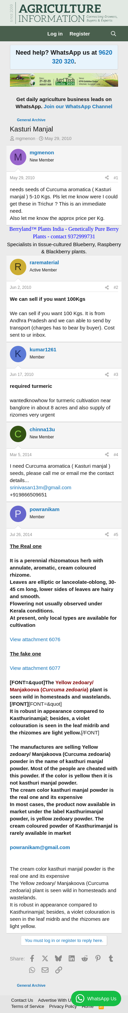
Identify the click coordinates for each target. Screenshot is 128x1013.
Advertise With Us (55, 1000)
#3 (116, 374)
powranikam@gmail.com (40, 847)
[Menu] (16, 34)
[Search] (113, 33)
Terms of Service (27, 1006)
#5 (116, 534)
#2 (116, 287)
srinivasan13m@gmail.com (40, 487)
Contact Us (22, 1000)
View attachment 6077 (35, 668)
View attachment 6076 (35, 639)
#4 (116, 454)
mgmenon (25, 138)
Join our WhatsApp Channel (78, 106)
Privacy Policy (63, 1006)
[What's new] (100, 33)
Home (88, 1006)
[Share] (106, 178)
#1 (116, 177)
